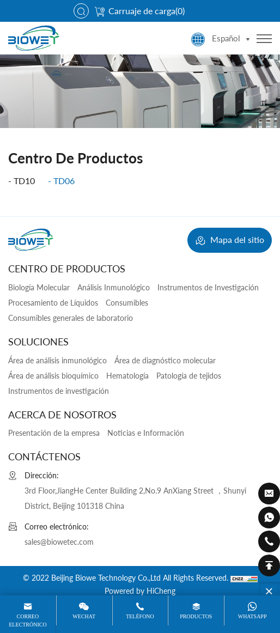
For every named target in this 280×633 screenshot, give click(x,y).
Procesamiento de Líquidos (53, 302)
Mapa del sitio (229, 241)
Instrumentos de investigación (58, 390)
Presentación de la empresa (54, 432)
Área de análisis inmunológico (57, 360)
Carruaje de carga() (139, 10)
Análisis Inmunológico (113, 287)
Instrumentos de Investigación (208, 287)
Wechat (83, 616)
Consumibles (127, 302)
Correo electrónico (27, 620)
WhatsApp (252, 616)
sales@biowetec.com (59, 541)
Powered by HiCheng (140, 590)
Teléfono (140, 616)
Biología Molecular (39, 287)
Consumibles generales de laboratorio (70, 317)
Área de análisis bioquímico (53, 375)
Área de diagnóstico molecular (165, 360)
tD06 (64, 180)
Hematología (127, 375)
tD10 (24, 180)
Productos (196, 616)
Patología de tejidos (188, 375)
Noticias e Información (145, 432)
